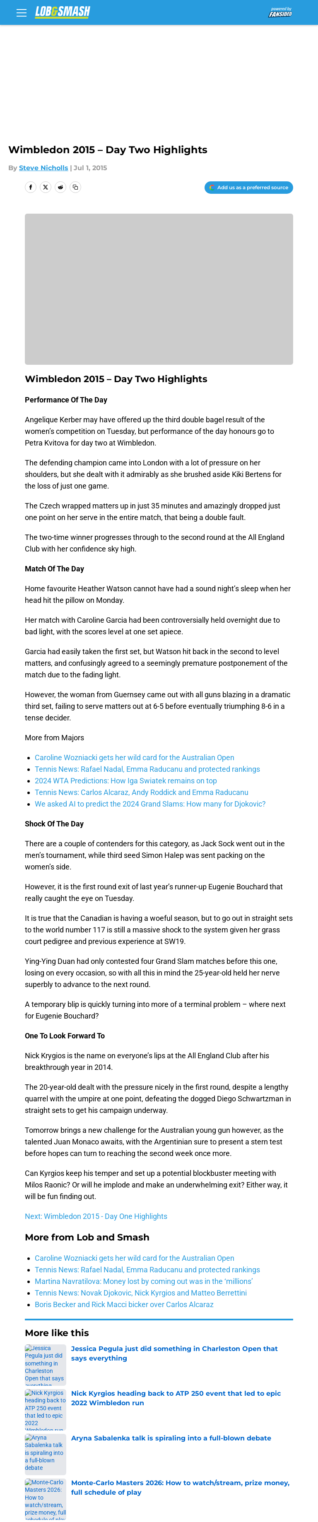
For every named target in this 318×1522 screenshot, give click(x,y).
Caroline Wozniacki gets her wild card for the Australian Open (134, 757)
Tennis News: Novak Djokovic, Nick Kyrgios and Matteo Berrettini (141, 1292)
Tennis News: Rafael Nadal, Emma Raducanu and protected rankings (147, 769)
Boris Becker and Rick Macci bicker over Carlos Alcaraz (124, 1304)
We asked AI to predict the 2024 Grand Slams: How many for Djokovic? (150, 804)
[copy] (75, 187)
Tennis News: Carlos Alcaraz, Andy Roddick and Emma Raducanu (141, 792)
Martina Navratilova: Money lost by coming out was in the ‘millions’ (144, 1281)
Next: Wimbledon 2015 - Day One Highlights (96, 1216)
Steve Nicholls (43, 168)
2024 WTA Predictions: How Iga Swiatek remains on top (126, 780)
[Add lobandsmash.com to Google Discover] (249, 187)
